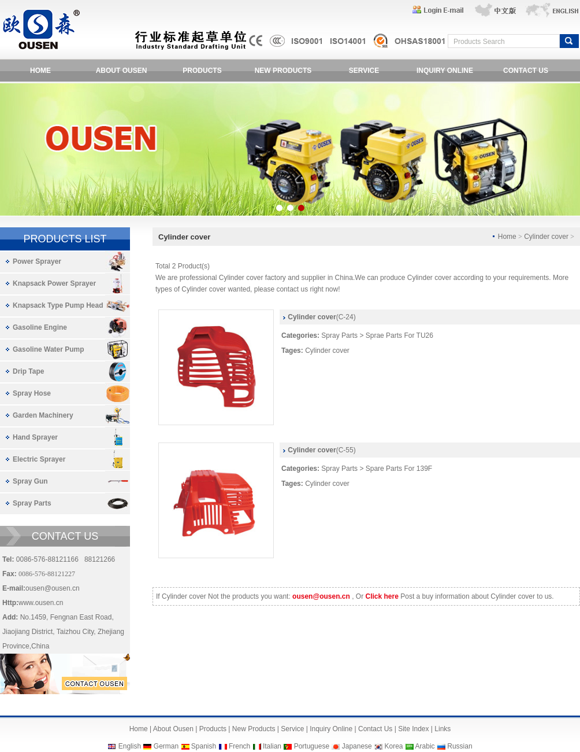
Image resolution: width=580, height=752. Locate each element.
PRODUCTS (202, 71)
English (129, 746)
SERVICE (364, 71)
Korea (393, 746)
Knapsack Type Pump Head (58, 305)
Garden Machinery (43, 415)
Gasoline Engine (40, 327)
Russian (459, 746)
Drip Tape (28, 371)
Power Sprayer (37, 261)
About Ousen (173, 729)
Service (292, 729)
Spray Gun (30, 481)
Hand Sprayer (35, 437)
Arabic (425, 746)
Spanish (203, 746)
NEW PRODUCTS (283, 71)
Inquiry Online (331, 729)
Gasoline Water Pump (48, 349)
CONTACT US (525, 71)
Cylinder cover (327, 350)
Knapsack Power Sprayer (54, 283)
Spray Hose (32, 393)
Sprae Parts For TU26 (399, 335)
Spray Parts (32, 503)
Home (138, 729)
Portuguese (311, 746)
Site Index (413, 729)
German (166, 746)
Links (442, 729)
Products (212, 729)
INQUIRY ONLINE (445, 71)
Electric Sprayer (39, 459)
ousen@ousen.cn (52, 588)
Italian (272, 746)
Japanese (357, 746)
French (239, 746)
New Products (254, 729)
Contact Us (375, 729)
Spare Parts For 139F (399, 469)
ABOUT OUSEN (121, 71)
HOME (40, 71)
